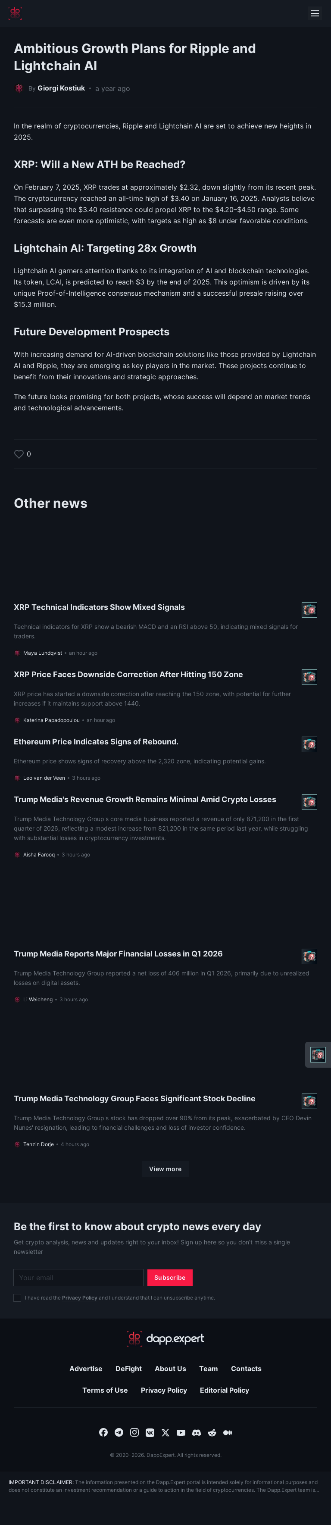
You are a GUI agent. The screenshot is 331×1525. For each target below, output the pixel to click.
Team (208, 1368)
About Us (170, 1368)
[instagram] (134, 1432)
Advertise (86, 1368)
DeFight (129, 1368)
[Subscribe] (170, 1277)
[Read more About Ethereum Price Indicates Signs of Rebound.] (165, 759)
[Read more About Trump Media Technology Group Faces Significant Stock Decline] (165, 1082)
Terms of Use (105, 1390)
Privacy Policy (79, 1297)
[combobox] (103, 1432)
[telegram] (119, 1432)
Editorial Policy (224, 1390)
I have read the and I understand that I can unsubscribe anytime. (120, 1297)
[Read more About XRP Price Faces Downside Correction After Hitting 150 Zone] (165, 696)
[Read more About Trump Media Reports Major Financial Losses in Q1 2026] (165, 937)
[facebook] (103, 1432)
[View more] (165, 1169)
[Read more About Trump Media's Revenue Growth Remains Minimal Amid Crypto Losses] (165, 826)
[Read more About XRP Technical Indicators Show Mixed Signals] (165, 590)
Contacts (246, 1368)
